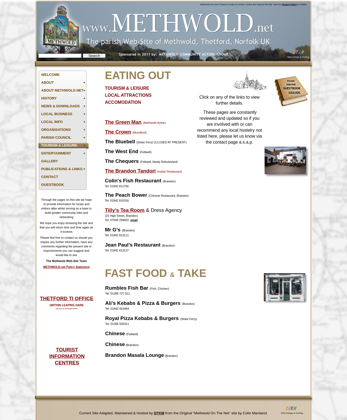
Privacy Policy (289, 4)
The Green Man (123, 122)
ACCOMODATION (123, 102)
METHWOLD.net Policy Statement (66, 267)
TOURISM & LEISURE (127, 88)
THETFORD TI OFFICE (66, 298)
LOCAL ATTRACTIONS (128, 95)
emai (133, 220)
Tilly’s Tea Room (124, 210)
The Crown (118, 132)
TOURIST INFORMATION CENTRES (67, 356)
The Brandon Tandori (130, 171)
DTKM (159, 413)
